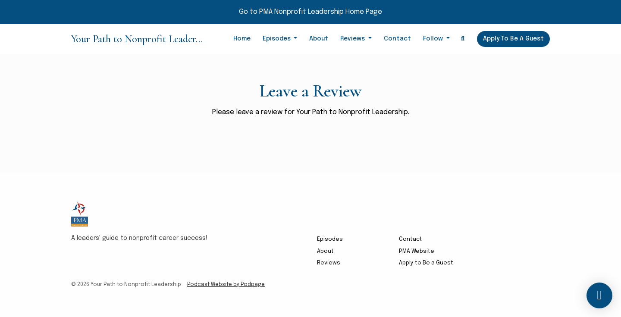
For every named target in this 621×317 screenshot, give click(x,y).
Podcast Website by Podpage (226, 284)
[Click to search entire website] (463, 39)
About (318, 39)
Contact (397, 39)
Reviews (353, 39)
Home (242, 39)
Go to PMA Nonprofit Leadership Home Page (310, 12)
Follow (434, 39)
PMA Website (416, 251)
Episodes (277, 39)
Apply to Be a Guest (513, 39)
